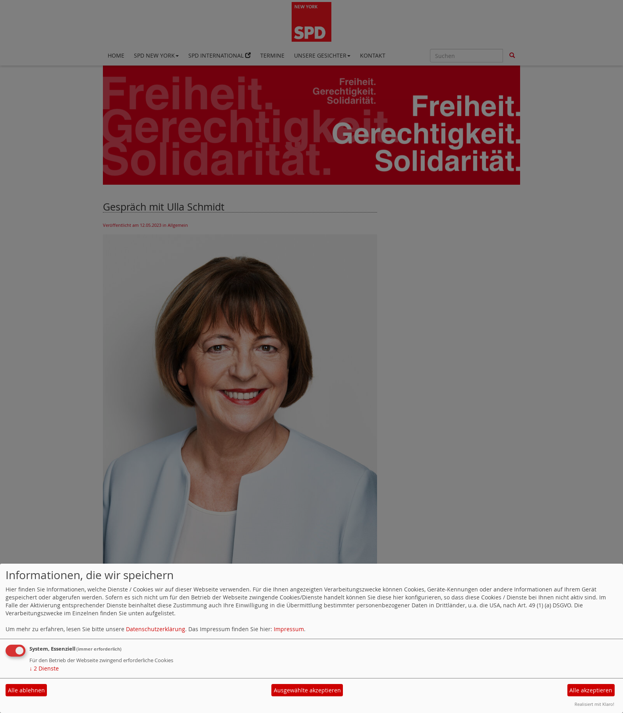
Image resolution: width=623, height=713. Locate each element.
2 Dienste (44, 668)
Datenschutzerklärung (155, 629)
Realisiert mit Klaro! (594, 704)
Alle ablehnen (26, 690)
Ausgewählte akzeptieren (307, 690)
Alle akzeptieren (590, 690)
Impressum (289, 629)
